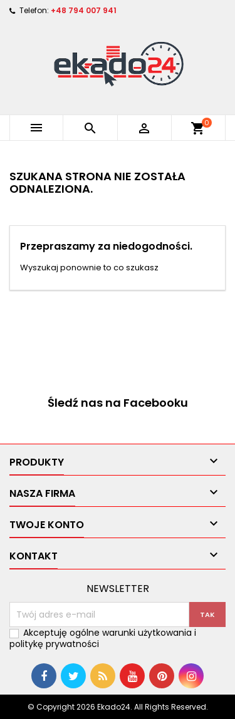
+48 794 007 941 (84, 10)
